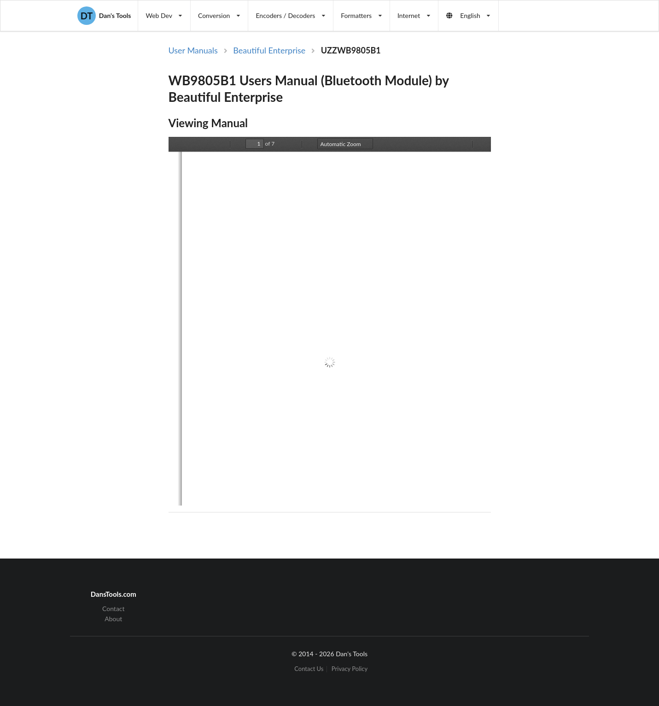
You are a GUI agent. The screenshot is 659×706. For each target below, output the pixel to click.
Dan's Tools (104, 15)
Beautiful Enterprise (269, 50)
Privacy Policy (349, 669)
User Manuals (193, 50)
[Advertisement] (566, 195)
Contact (113, 608)
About (113, 619)
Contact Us (308, 669)
